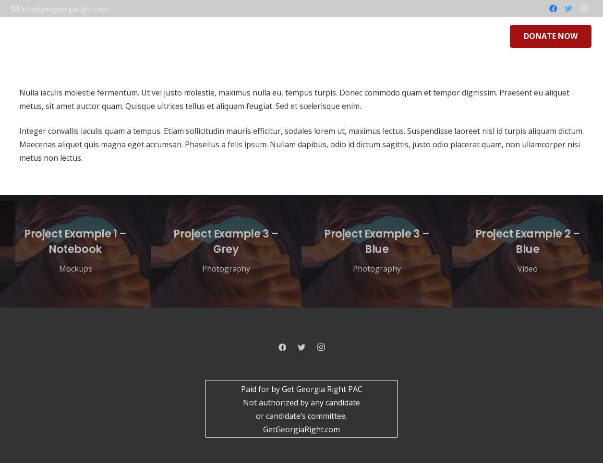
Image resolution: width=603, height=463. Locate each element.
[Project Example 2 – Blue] (527, 251)
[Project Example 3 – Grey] (226, 251)
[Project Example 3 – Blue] (377, 251)
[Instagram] (583, 8)
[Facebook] (553, 8)
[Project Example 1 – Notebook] (75, 251)
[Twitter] (568, 8)
